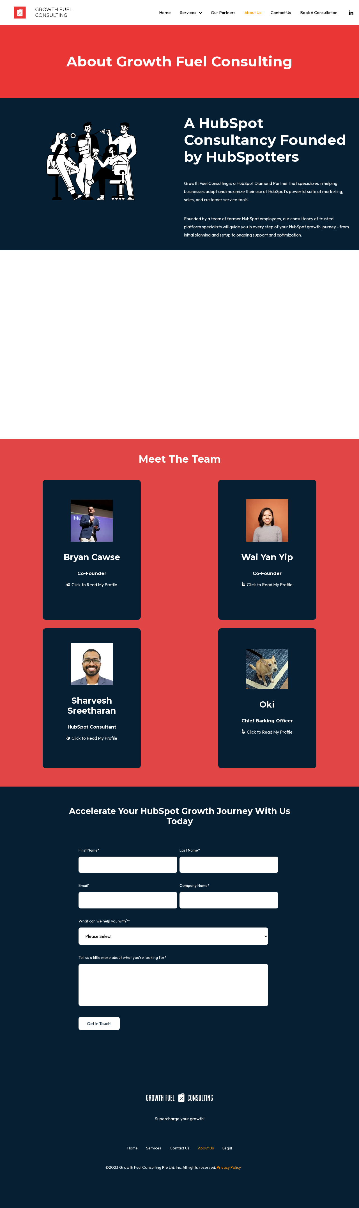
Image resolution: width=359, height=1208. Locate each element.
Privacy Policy (229, 1167)
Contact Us (281, 12)
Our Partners (223, 12)
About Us (253, 12)
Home (165, 12)
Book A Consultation (318, 12)
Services (188, 12)
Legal (227, 1148)
